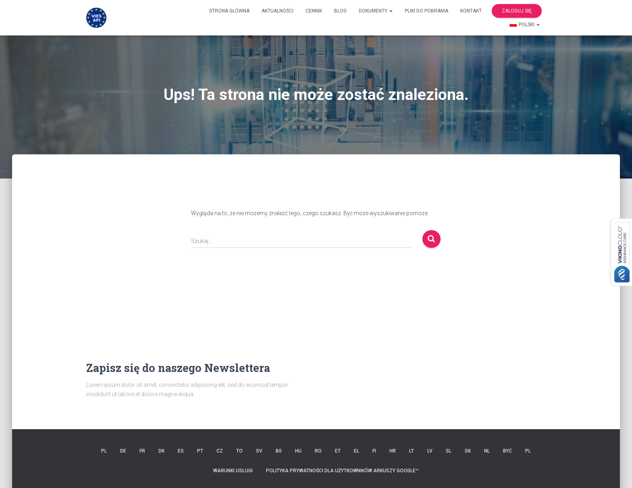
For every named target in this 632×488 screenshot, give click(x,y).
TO (239, 451)
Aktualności (277, 11)
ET (338, 451)
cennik (314, 11)
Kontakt (471, 11)
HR (392, 451)
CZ (219, 451)
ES (181, 451)
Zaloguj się (517, 11)
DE (123, 451)
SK (468, 451)
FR (142, 451)
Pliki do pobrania (426, 11)
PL (104, 451)
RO (318, 451)
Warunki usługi (233, 470)
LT (411, 451)
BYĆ (507, 451)
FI (374, 451)
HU (298, 451)
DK (161, 451)
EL (356, 451)
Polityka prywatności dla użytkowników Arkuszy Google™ (342, 470)
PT (200, 451)
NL (487, 451)
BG (279, 451)
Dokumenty (376, 11)
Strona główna (229, 11)
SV (259, 451)
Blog (340, 11)
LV (429, 451)
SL (448, 451)
